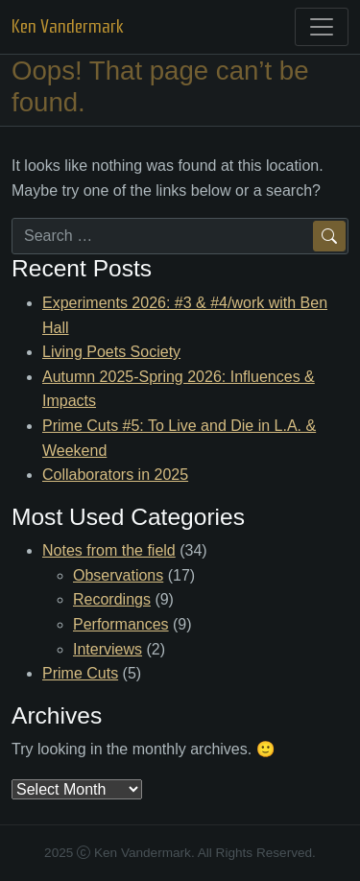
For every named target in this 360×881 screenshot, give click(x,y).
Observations (118, 575)
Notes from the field (109, 550)
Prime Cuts (80, 673)
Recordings (112, 599)
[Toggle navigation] (321, 27)
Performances (121, 624)
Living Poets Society (111, 352)
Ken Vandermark (68, 26)
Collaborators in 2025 (115, 474)
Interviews (107, 649)
